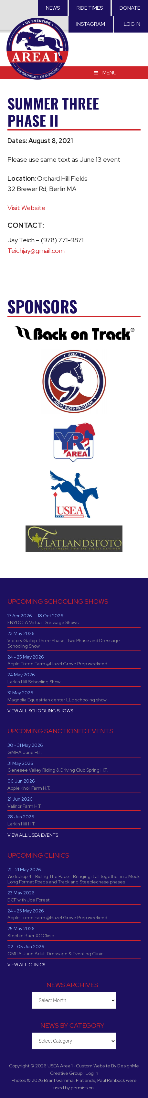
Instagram (90, 24)
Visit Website (26, 208)
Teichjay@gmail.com (36, 250)
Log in (132, 24)
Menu (109, 72)
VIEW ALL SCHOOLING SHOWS (40, 711)
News (53, 8)
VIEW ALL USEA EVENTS (32, 835)
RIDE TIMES (90, 8)
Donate (130, 8)
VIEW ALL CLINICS (26, 965)
